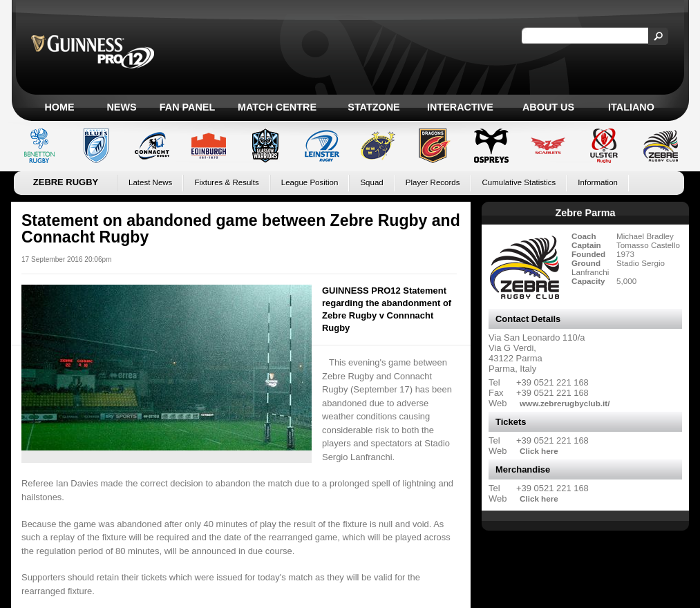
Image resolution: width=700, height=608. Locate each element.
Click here (539, 450)
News (121, 107)
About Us (548, 107)
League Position (310, 182)
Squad (371, 182)
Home (59, 107)
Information (598, 182)
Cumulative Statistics (519, 182)
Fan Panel (187, 107)
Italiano (631, 107)
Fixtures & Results (226, 182)
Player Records (433, 182)
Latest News (150, 182)
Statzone (373, 107)
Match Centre (277, 107)
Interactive (460, 107)
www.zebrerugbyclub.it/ (564, 403)
